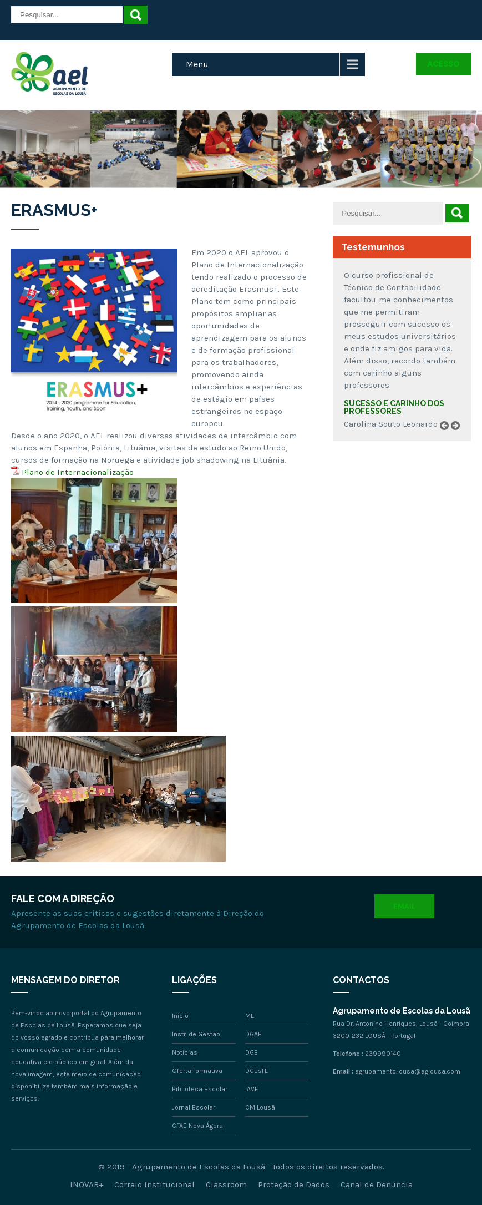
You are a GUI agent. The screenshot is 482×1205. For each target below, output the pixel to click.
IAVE (251, 1089)
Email (404, 906)
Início (180, 1016)
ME (250, 1016)
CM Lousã (260, 1107)
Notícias (184, 1052)
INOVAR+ (86, 1184)
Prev (448, 438)
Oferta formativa (197, 1071)
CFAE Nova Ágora (197, 1126)
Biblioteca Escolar (199, 1089)
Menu (197, 64)
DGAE (253, 1034)
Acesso (443, 63)
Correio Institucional (154, 1184)
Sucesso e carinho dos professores (394, 407)
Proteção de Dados (293, 1184)
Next (459, 438)
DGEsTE (256, 1071)
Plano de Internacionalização (78, 472)
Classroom (226, 1184)
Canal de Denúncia (377, 1184)
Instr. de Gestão (196, 1034)
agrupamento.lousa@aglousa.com (407, 1071)
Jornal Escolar (193, 1107)
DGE (251, 1052)
